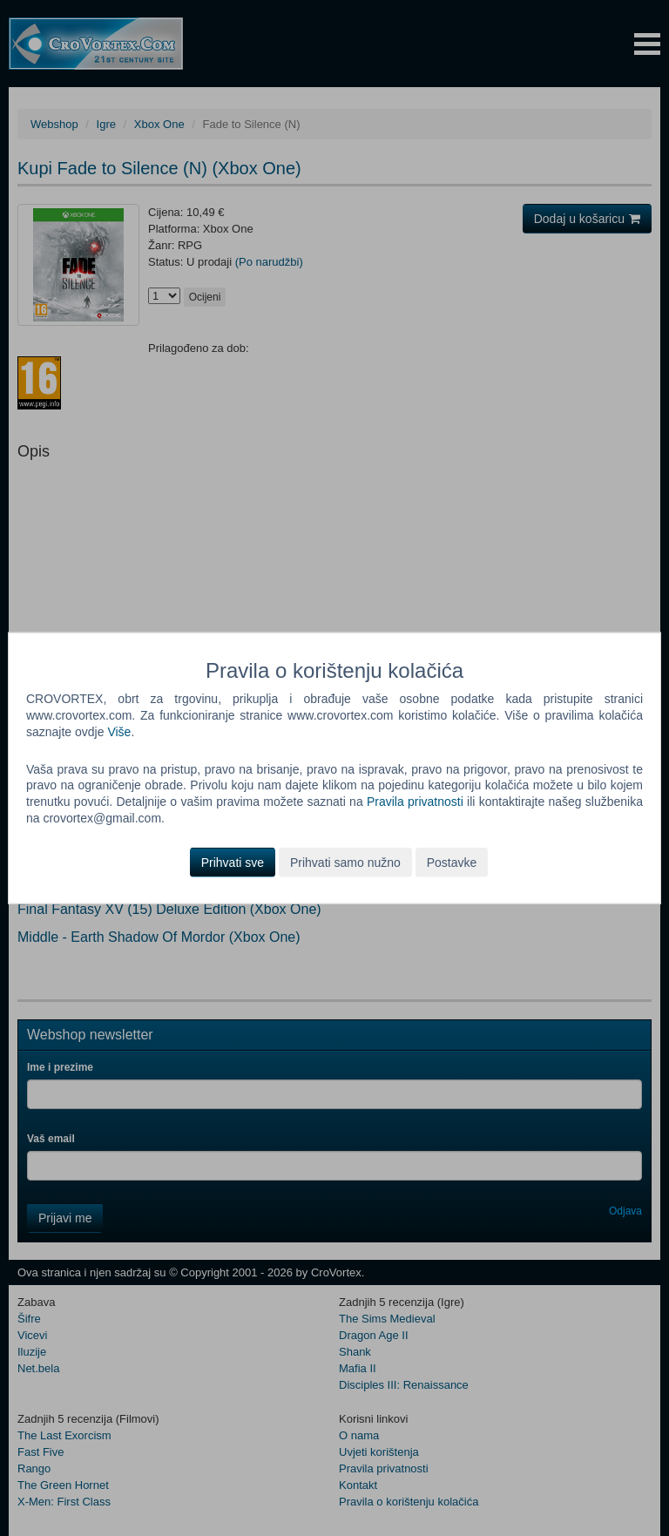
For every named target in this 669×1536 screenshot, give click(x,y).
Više (119, 731)
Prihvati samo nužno (345, 862)
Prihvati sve (232, 862)
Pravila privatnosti (415, 802)
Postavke (452, 862)
